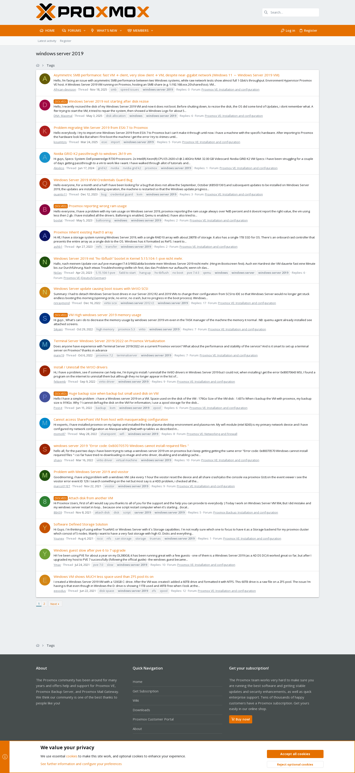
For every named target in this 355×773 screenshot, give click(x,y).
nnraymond (62, 303)
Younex (59, 538)
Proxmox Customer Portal (153, 719)
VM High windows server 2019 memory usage (97, 314)
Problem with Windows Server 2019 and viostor (91, 471)
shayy (58, 460)
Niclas (58, 273)
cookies (71, 756)
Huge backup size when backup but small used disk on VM (106, 393)
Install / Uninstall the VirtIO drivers (81, 367)
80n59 (58, 512)
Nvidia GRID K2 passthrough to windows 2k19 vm (93, 153)
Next (53, 604)
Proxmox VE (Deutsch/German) (85, 278)
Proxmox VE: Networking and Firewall (212, 434)
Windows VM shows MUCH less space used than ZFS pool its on (104, 576)
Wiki (136, 700)
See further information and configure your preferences (81, 764)
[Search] (290, 12)
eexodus (60, 591)
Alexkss (59, 168)
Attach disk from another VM (83, 498)
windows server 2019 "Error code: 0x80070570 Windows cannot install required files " (121, 445)
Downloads (141, 710)
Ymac (57, 565)
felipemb (60, 381)
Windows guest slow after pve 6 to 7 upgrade (90, 550)
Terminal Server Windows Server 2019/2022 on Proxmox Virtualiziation (109, 340)
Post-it (58, 408)
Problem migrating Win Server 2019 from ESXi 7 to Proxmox (101, 127)
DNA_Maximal (63, 116)
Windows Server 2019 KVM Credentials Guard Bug (93, 180)
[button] (85, 30)
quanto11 (60, 194)
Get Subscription (145, 691)
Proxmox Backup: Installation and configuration (245, 512)
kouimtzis (60, 142)
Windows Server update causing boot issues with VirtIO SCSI (101, 288)
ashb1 (58, 247)
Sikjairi (58, 329)
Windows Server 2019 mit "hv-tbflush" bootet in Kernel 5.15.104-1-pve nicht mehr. (118, 258)
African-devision (65, 89)
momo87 (59, 434)
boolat (58, 220)
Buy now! (240, 719)
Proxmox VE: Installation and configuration (230, 89)
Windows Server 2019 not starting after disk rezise (101, 101)
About (137, 728)
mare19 (59, 355)
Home (137, 681)
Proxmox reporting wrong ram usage (90, 206)
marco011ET (62, 486)
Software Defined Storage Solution (81, 524)
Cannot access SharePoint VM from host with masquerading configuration (111, 419)
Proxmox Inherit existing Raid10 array (83, 232)
